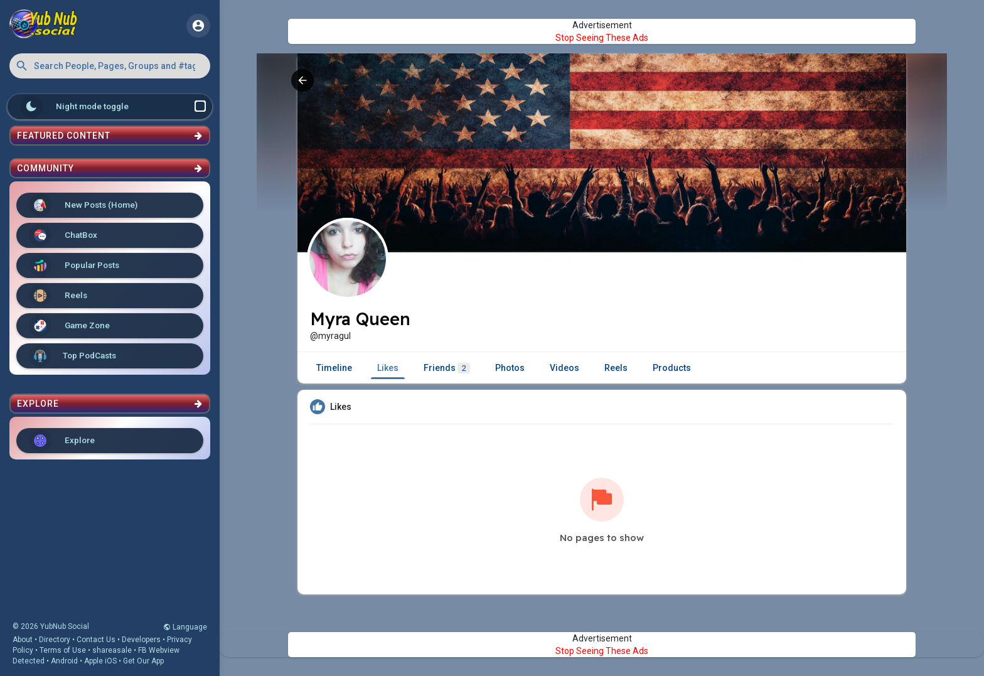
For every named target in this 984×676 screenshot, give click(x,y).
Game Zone (69, 325)
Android (64, 661)
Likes (387, 368)
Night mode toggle (113, 106)
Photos (510, 368)
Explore (62, 440)
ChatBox (63, 235)
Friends (447, 368)
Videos (564, 368)
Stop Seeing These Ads (601, 38)
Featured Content (110, 136)
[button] (109, 65)
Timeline (334, 368)
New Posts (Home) (83, 205)
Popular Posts (74, 265)
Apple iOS (100, 661)
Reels (58, 295)
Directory (54, 639)
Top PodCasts (72, 356)
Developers (141, 639)
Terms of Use (63, 650)
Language (185, 627)
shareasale (112, 650)
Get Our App (143, 661)
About (23, 639)
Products (672, 368)
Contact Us (96, 639)
